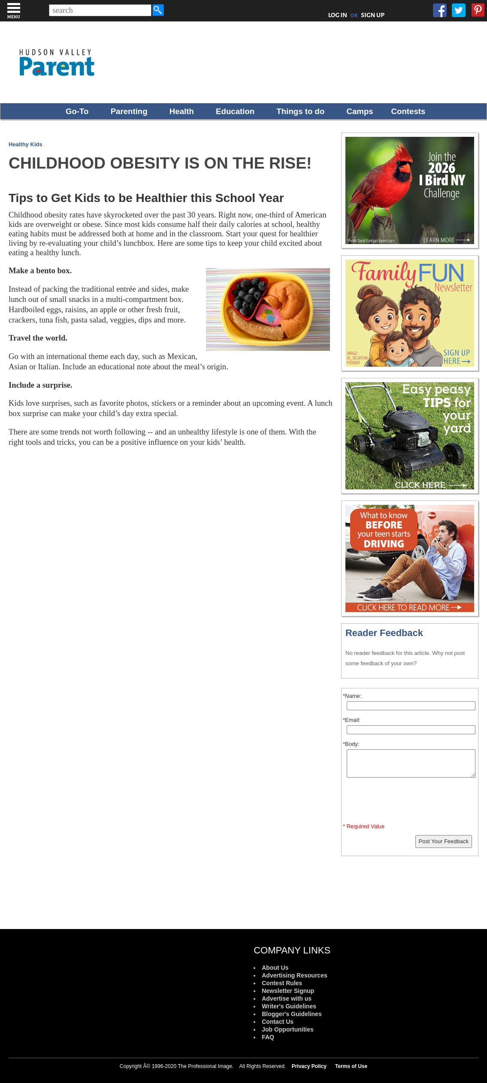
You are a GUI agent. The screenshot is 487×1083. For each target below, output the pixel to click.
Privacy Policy (309, 1066)
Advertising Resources (294, 975)
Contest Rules (282, 983)
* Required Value (363, 826)
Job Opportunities (288, 1029)
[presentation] (411, 802)
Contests (408, 111)
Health (181, 111)
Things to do (300, 111)
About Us (275, 967)
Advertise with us (287, 998)
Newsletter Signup (288, 990)
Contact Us (277, 1021)
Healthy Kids (25, 144)
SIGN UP (372, 15)
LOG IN (338, 15)
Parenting (129, 111)
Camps (360, 111)
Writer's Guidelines (289, 1006)
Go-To (77, 111)
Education (235, 111)
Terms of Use (351, 1066)
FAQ (268, 1037)
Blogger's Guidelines (291, 1014)
